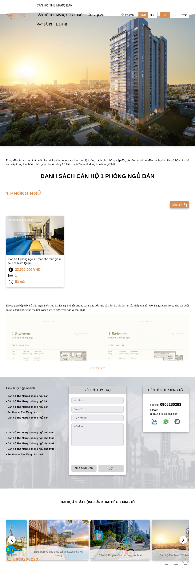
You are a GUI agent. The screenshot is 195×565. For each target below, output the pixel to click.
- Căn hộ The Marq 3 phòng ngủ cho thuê (30, 432)
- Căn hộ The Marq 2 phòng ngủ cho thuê (30, 443)
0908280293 (170, 404)
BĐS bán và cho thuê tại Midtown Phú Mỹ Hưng (97, 553)
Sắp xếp (178, 204)
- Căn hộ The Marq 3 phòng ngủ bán (27, 417)
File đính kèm (84, 468)
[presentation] (100, 455)
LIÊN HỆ (62, 24)
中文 (184, 15)
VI (165, 15)
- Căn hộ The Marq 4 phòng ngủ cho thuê (30, 448)
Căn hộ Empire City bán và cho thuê (158, 555)
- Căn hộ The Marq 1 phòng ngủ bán (27, 401)
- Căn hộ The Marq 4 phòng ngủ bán (27, 396)
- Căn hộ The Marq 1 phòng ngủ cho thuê (30, 438)
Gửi (111, 468)
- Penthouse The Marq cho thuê (24, 454)
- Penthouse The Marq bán (21, 412)
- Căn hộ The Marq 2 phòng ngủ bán (27, 406)
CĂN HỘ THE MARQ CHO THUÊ (59, 15)
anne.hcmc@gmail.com (164, 413)
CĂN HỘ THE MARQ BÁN (55, 5)
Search (129, 15)
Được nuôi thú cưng (21, 219)
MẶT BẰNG (44, 24)
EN (174, 15)
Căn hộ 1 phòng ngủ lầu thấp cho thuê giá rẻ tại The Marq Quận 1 (35, 261)
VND (143, 15)
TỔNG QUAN (95, 15)
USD (153, 15)
